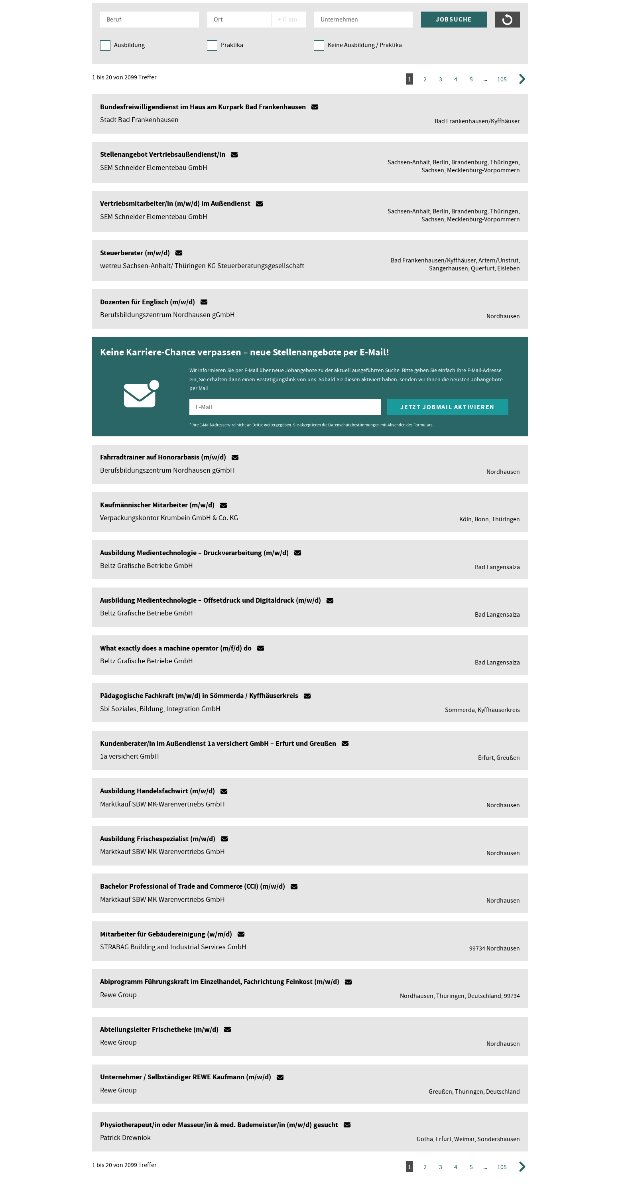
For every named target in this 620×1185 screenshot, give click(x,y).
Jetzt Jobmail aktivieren (447, 407)
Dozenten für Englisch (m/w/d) (147, 302)
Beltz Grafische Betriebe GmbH (146, 565)
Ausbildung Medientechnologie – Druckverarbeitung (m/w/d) (194, 553)
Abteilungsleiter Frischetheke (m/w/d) (159, 1029)
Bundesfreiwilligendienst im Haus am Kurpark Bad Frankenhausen (203, 107)
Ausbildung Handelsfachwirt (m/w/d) (157, 791)
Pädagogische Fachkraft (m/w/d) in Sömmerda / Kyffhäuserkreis (199, 695)
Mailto (315, 107)
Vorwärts (523, 79)
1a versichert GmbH (129, 756)
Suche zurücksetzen (507, 20)
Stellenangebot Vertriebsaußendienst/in (162, 154)
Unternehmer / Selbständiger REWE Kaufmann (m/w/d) (185, 1077)
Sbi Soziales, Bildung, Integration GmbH (160, 709)
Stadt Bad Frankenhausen (139, 119)
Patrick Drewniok (125, 1137)
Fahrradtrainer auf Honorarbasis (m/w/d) (163, 457)
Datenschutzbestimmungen (354, 425)
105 (502, 79)
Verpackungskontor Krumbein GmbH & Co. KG (169, 518)
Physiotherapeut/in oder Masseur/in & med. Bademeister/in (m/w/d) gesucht (219, 1125)
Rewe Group (118, 995)
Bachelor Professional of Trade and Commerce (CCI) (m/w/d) (192, 886)
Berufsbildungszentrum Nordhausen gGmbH (167, 314)
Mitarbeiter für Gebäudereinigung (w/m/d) (166, 934)
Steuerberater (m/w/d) (135, 253)
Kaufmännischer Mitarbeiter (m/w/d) (157, 505)
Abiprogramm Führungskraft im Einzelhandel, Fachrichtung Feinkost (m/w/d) (219, 981)
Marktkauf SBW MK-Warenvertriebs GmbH (162, 804)
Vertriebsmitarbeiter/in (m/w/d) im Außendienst (175, 203)
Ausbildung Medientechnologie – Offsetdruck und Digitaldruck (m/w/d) (210, 600)
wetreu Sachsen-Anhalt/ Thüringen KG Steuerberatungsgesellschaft (202, 265)
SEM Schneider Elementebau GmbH (153, 167)
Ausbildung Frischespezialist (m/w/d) (157, 839)
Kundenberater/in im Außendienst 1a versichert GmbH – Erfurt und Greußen (218, 743)
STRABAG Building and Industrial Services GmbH (173, 947)
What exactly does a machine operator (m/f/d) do (176, 648)
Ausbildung (129, 45)
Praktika (232, 45)
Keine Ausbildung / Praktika (365, 45)
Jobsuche (454, 19)
